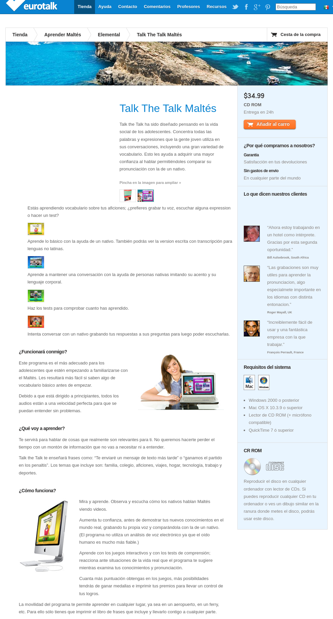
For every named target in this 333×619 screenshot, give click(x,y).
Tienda (85, 6)
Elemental (109, 34)
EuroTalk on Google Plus (256, 7)
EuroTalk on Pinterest (267, 7)
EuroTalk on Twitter (235, 7)
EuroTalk (32, 6)
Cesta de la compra (301, 34)
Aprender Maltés (62, 34)
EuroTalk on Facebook (246, 7)
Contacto (127, 6)
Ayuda (104, 6)
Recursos (217, 6)
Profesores (188, 6)
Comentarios (157, 6)
